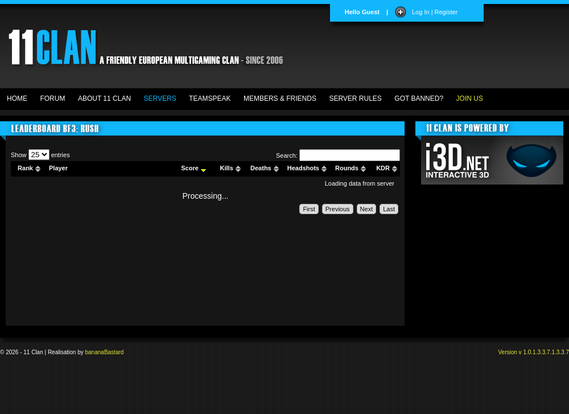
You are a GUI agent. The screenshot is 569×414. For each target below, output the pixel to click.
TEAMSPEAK (209, 99)
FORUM (52, 99)
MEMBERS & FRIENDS (280, 99)
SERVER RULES (355, 99)
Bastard (113, 352)
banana (94, 352)
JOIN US (469, 99)
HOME (17, 99)
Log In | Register (435, 12)
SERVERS (160, 99)
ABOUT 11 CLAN (104, 99)
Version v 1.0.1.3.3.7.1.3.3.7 (533, 352)
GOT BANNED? (418, 99)
